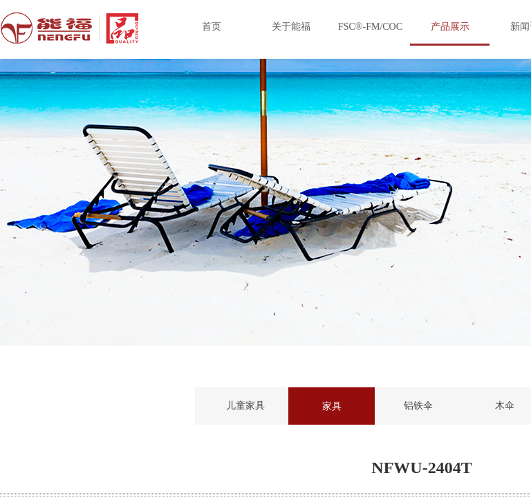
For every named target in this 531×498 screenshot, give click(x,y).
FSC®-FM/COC (370, 26)
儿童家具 (245, 405)
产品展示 (450, 26)
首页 (211, 26)
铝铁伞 (418, 405)
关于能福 (291, 26)
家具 (332, 406)
